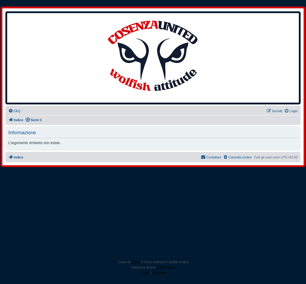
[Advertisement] (154, 215)
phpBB (136, 262)
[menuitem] (14, 111)
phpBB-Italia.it (166, 267)
